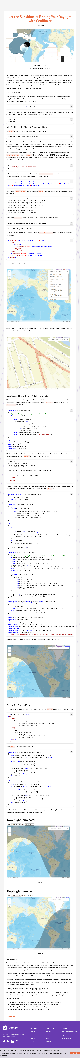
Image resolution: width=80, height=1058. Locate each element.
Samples (32, 1038)
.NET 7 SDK (27, 96)
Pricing (32, 1041)
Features (32, 1031)
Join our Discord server (14, 982)
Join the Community (16, 1009)
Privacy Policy (59, 1053)
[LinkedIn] (12, 1041)
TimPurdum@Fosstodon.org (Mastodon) (57, 979)
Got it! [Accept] (75, 1053)
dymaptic (28, 982)
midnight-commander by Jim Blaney (42, 486)
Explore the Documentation (18, 1004)
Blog (47, 1038)
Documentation (34, 1035)
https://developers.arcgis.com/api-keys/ (35, 146)
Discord (48, 1031)
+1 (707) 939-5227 (67, 1035)
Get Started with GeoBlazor (18, 1002)
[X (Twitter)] (17, 1041)
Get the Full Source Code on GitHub (17, 88)
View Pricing (14, 1007)
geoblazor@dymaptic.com (69, 1031)
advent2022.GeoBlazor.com (20, 976)
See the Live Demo (36, 88)
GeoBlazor (58, 85)
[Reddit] (4, 1041)
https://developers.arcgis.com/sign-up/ (54, 144)
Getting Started (34, 1045)
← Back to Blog (10, 1016)
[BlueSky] (8, 1041)
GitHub (49, 976)
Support (48, 1041)
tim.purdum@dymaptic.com (33, 979)
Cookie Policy (48, 1053)
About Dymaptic (66, 1038)
